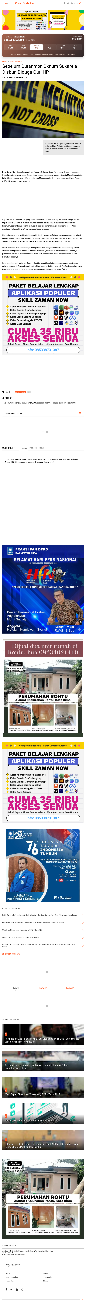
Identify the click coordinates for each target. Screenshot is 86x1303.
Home (4, 61)
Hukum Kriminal (16, 61)
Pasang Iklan (10, 1281)
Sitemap (45, 1281)
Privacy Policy (47, 1277)
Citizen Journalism (12, 1277)
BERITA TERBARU (11, 954)
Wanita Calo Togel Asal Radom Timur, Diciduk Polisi (31, 1120)
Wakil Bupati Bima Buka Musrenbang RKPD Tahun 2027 (32, 1094)
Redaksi (45, 1273)
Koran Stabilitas (25, 3)
